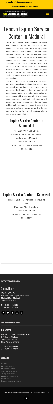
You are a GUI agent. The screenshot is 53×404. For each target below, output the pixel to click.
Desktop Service (8, 369)
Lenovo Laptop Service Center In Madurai (22, 42)
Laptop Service (7, 366)
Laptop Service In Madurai (11, 381)
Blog (21, 314)
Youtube (17, 314)
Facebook (3, 314)
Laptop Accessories (9, 371)
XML (44, 392)
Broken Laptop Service (10, 376)
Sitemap (39, 392)
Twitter (8, 314)
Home (4, 364)
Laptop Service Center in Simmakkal (26, 123)
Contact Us (6, 379)
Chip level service (8, 374)
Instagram (12, 314)
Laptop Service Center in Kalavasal (26, 194)
